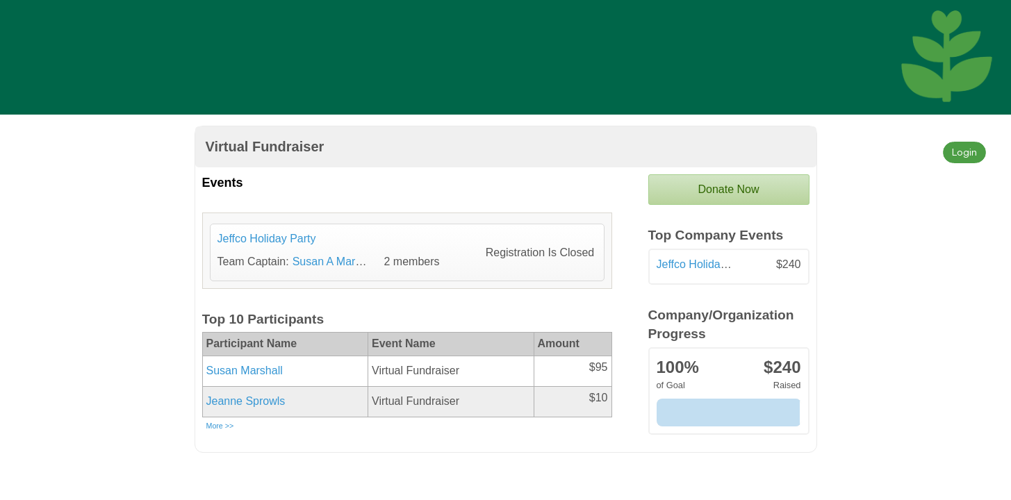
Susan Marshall (244, 370)
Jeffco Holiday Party (706, 264)
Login (964, 152)
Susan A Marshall (336, 261)
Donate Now (728, 189)
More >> (220, 426)
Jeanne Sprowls (246, 401)
